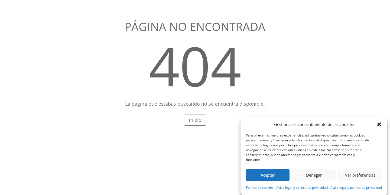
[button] (379, 125)
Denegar (314, 176)
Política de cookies (260, 189)
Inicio (195, 120)
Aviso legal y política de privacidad (302, 189)
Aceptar (268, 176)
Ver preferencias (360, 176)
